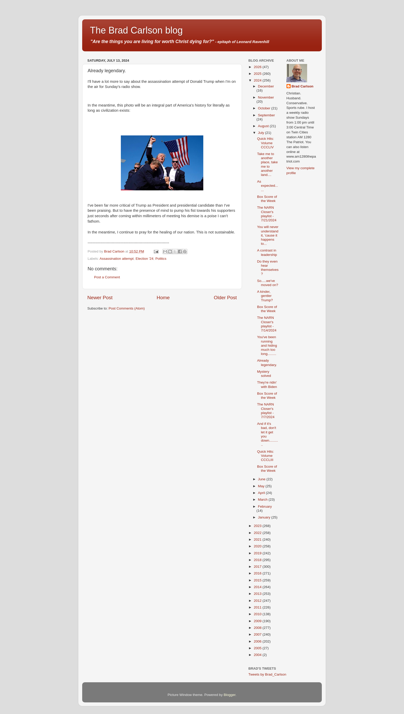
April (262, 493)
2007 (258, 634)
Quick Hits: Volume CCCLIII (265, 456)
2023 (258, 526)
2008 (258, 628)
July (261, 133)
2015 (258, 580)
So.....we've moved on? (267, 283)
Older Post (225, 297)
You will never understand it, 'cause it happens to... (268, 235)
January (264, 517)
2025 (258, 74)
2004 (258, 655)
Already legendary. (267, 363)
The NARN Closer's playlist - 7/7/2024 (266, 410)
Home (163, 297)
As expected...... (267, 186)
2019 (258, 553)
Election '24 (144, 259)
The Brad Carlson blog (136, 30)
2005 (258, 648)
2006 (258, 641)
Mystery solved (264, 374)
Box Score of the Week (267, 199)
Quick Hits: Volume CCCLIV (265, 143)
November (266, 97)
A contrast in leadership (267, 252)
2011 (258, 607)
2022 (258, 533)
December (266, 86)
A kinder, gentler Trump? (265, 296)
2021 (258, 539)
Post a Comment (107, 277)
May (261, 486)
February (265, 506)
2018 (258, 560)
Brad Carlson (303, 86)
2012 (258, 601)
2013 (258, 594)
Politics (160, 259)
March (263, 499)
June (262, 479)
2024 (258, 80)
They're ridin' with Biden (267, 384)
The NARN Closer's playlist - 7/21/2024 (266, 214)
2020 (258, 546)
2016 (258, 573)
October (264, 108)
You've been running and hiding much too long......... (267, 345)
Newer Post (100, 297)
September (266, 115)
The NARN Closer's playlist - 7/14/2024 (266, 324)
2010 (258, 614)
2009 (258, 621)
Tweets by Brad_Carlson (267, 674)
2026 (258, 67)
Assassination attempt (117, 259)
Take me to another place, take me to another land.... (267, 164)
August (264, 126)
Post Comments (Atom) (127, 308)
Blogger (229, 695)
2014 (258, 587)
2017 (258, 567)
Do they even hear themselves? (268, 267)
